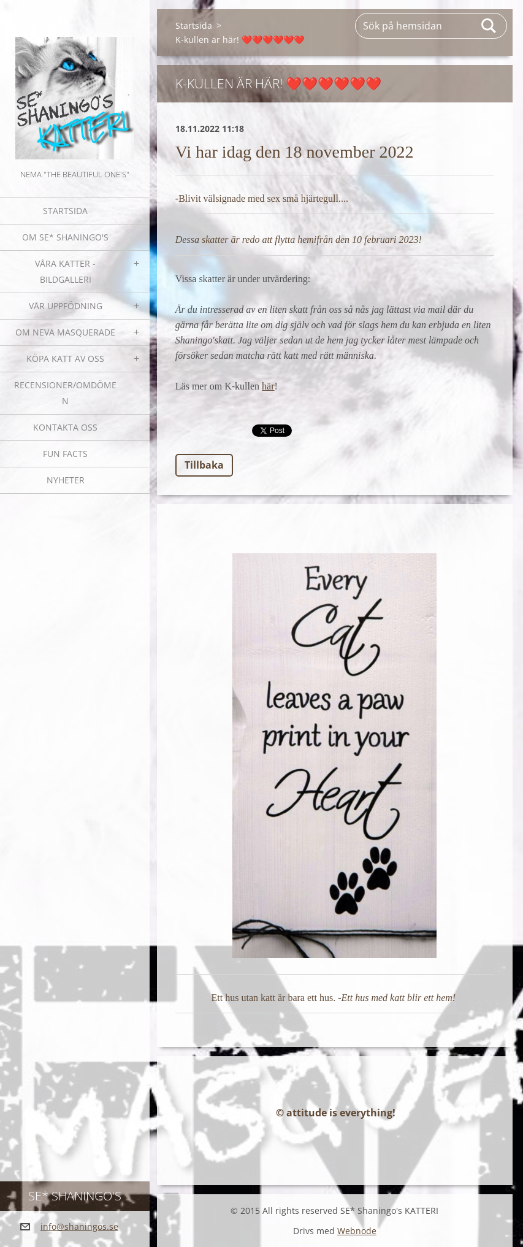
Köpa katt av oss (65, 358)
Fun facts (65, 453)
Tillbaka (204, 465)
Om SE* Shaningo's (65, 237)
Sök (489, 26)
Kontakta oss (65, 427)
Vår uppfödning (65, 306)
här (268, 386)
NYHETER (66, 480)
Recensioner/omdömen (65, 393)
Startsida (65, 211)
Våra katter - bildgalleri (65, 271)
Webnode (356, 1231)
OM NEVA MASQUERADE (65, 332)
